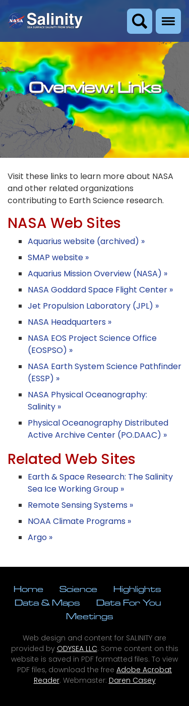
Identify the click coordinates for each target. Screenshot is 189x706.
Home (28, 588)
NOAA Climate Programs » (79, 521)
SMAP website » (58, 257)
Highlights (137, 588)
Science (78, 588)
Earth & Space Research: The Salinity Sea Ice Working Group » (100, 483)
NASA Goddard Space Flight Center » (100, 290)
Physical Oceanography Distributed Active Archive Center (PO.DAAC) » (98, 429)
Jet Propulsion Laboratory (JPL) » (93, 306)
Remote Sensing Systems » (80, 505)
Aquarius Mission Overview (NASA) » (97, 273)
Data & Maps (47, 602)
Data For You (128, 602)
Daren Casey (132, 680)
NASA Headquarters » (69, 322)
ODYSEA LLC (77, 648)
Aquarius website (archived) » (86, 241)
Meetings (89, 616)
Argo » (40, 537)
